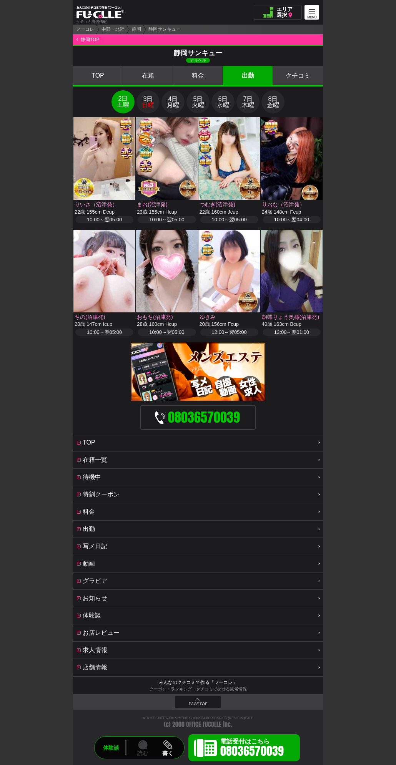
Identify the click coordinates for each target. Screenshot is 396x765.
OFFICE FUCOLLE (203, 724)
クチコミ (298, 75)
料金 (198, 75)
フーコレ (85, 29)
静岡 (136, 29)
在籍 (148, 75)
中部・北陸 (113, 29)
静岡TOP (90, 39)
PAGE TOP (198, 704)
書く (167, 753)
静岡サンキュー (164, 29)
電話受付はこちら (252, 749)
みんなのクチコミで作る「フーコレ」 (198, 682)
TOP (98, 75)
